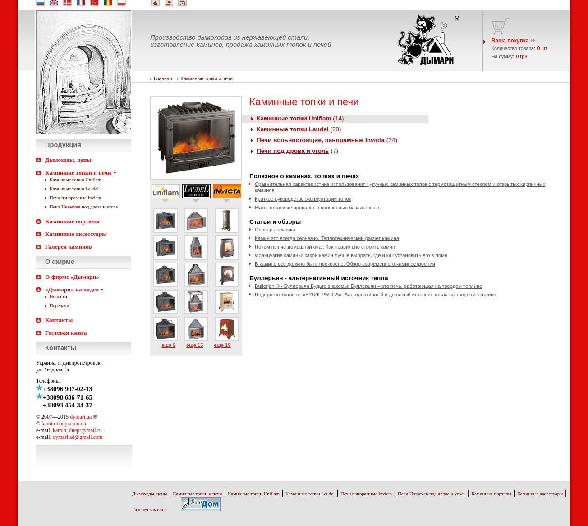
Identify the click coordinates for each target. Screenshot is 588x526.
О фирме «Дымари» (72, 276)
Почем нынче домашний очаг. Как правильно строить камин (325, 246)
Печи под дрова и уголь (84, 206)
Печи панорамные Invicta (75, 197)
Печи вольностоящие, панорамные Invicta (321, 140)
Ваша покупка (510, 40)
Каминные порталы (72, 221)
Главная (163, 78)
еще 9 (168, 345)
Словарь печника (275, 229)
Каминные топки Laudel (74, 188)
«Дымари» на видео (72, 289)
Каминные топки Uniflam (75, 179)
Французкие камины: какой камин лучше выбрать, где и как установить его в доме (351, 255)
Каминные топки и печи (78, 172)
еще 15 (194, 345)
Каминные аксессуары (76, 234)
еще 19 (222, 345)
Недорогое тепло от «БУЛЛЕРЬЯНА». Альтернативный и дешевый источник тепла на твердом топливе (375, 294)
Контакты (59, 320)
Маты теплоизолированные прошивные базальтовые (317, 207)
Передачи (59, 305)
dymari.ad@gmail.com (77, 437)
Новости (58, 296)
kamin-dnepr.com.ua (63, 423)
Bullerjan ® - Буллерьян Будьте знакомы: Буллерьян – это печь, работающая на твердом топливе (368, 286)
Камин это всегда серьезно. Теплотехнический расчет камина (327, 238)
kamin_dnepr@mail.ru (77, 430)
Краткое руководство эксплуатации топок (303, 199)
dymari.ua (81, 417)
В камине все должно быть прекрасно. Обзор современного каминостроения (345, 264)
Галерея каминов (68, 246)
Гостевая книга (66, 332)
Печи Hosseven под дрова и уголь (431, 493)
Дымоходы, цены (68, 160)
